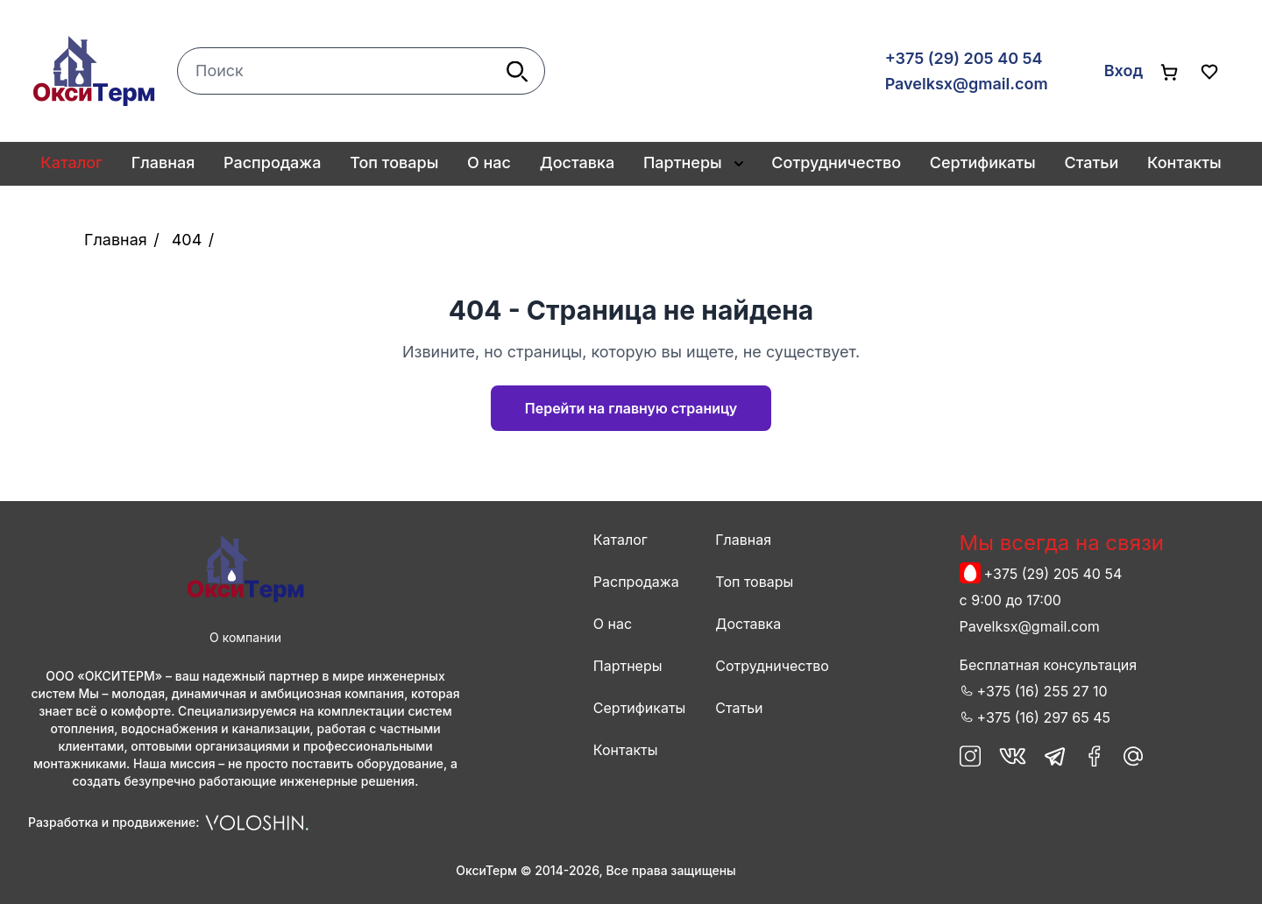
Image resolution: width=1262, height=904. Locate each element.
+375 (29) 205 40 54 (964, 58)
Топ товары (394, 162)
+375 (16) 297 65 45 (1043, 717)
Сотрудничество (836, 162)
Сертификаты (983, 162)
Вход (1123, 70)
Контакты (1184, 162)
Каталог (620, 539)
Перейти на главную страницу (631, 408)
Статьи (1091, 162)
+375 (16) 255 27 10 (1042, 691)
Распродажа (272, 162)
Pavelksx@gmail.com (966, 83)
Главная (163, 162)
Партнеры (682, 162)
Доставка (577, 162)
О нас (489, 162)
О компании (245, 637)
